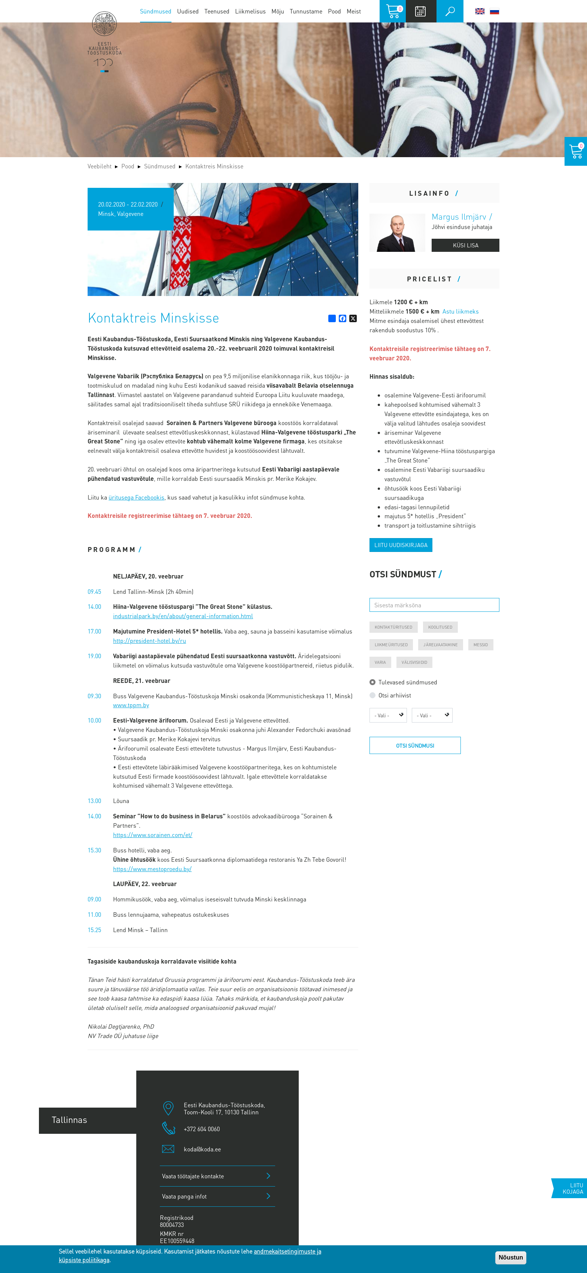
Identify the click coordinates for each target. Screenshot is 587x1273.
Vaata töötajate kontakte (193, 1176)
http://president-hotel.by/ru (149, 640)
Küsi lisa (465, 245)
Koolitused (440, 627)
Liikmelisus (250, 11)
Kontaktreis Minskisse (214, 166)
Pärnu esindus (80, 1173)
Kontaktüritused (394, 627)
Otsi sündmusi (415, 745)
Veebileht (100, 166)
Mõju (277, 11)
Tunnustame (306, 11)
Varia (380, 662)
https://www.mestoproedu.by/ (152, 869)
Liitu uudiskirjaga (401, 545)
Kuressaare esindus (91, 1228)
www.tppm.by (131, 705)
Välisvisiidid (414, 662)
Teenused (216, 11)
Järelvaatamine (440, 644)
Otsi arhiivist (394, 695)
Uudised (188, 11)
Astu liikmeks (460, 311)
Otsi (450, 11)
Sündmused (155, 11)
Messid (481, 644)
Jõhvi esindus (78, 1200)
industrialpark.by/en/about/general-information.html (183, 616)
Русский (494, 11)
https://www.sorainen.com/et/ (152, 835)
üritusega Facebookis (136, 497)
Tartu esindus (78, 1147)
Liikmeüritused (391, 644)
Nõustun (511, 1257)
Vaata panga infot (184, 1196)
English (480, 11)
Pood (334, 11)
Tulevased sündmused (407, 682)
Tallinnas (69, 1119)
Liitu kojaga (573, 1188)
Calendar (420, 11)
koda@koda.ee (202, 1149)
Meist (354, 11)
